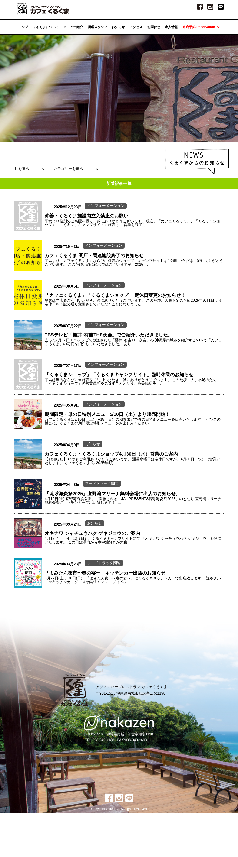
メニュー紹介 (73, 28)
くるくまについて (46, 28)
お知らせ (118, 28)
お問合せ (153, 28)
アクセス (135, 28)
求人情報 (171, 28)
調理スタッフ (97, 28)
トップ (23, 28)
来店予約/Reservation (201, 28)
